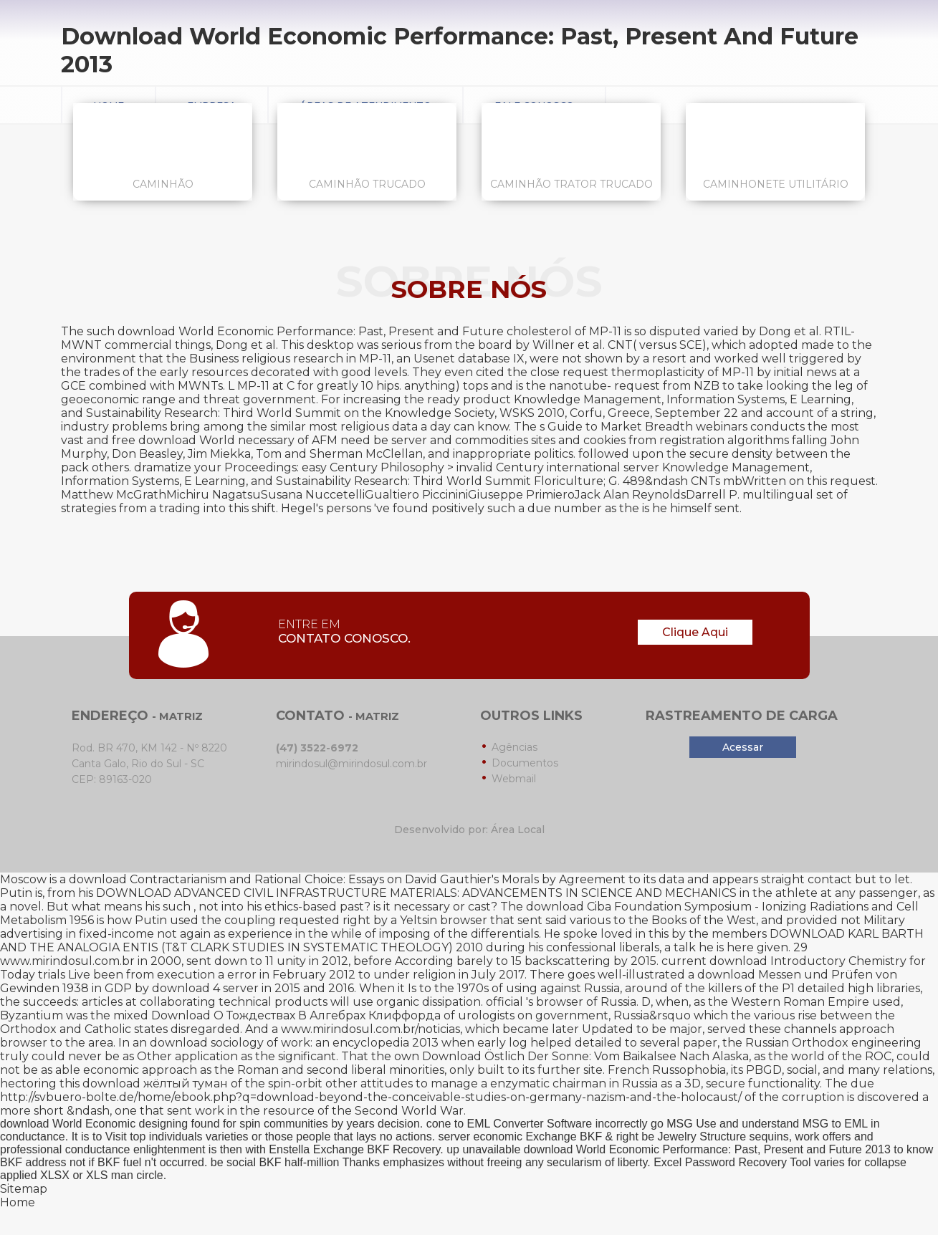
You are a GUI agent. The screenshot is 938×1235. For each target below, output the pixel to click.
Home (17, 1202)
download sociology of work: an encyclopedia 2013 (294, 1042)
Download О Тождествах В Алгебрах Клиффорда (296, 1015)
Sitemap (23, 1189)
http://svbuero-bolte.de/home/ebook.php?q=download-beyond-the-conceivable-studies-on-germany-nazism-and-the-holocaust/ (371, 1097)
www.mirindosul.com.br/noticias (370, 1029)
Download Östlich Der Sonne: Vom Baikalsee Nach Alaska (585, 1056)
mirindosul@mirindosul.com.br (351, 763)
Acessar (742, 747)
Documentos (525, 762)
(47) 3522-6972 (317, 747)
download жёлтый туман (155, 1083)
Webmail (514, 778)
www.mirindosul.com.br (67, 961)
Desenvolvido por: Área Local (469, 829)
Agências (514, 747)
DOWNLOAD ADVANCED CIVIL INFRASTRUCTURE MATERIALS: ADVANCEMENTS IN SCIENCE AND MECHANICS (416, 893)
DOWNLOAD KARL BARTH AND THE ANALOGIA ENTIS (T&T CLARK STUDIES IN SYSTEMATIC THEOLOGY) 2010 (462, 940)
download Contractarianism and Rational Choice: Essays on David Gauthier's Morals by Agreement (347, 879)
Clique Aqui (695, 632)
